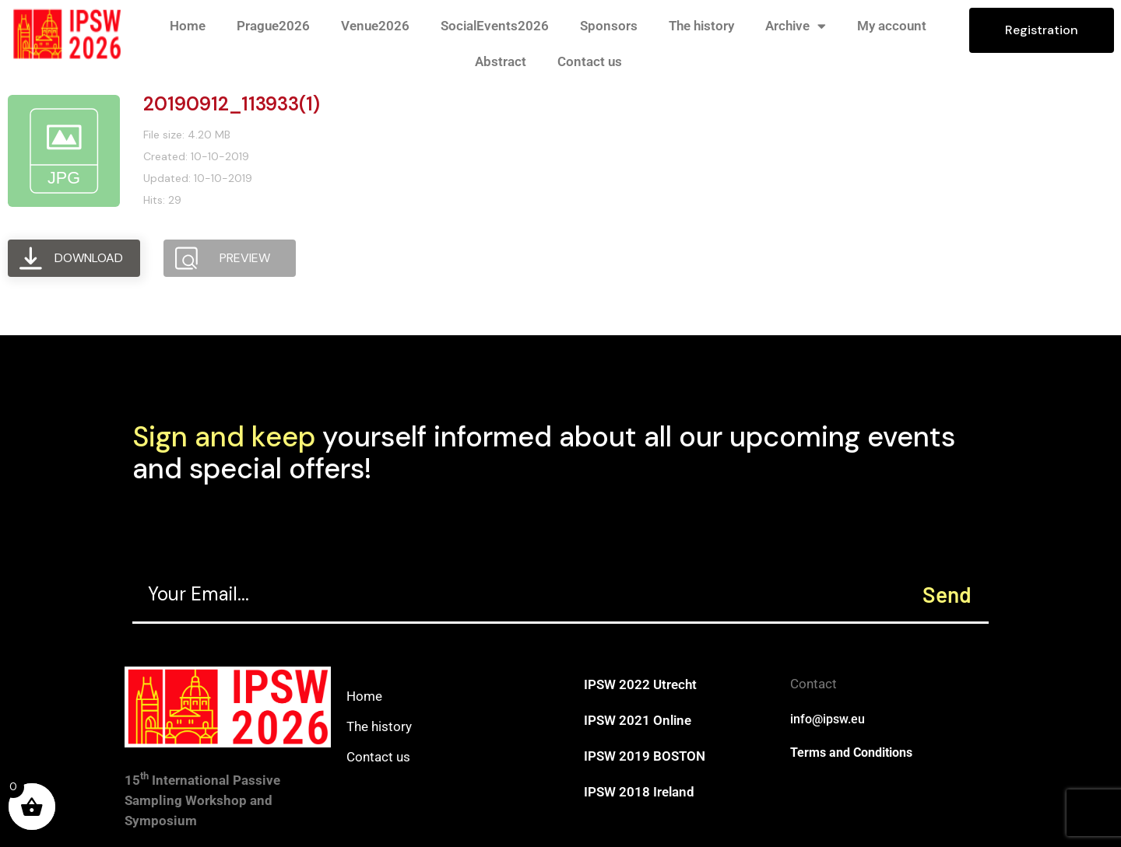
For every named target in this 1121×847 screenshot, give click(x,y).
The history (701, 25)
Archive (795, 26)
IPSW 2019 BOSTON (644, 756)
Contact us (589, 61)
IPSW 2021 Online (637, 720)
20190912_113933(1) (231, 104)
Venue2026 (375, 25)
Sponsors (609, 25)
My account (891, 25)
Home (188, 25)
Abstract (500, 61)
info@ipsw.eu (827, 719)
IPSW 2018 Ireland (639, 792)
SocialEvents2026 (495, 25)
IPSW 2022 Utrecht (640, 684)
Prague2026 (273, 25)
